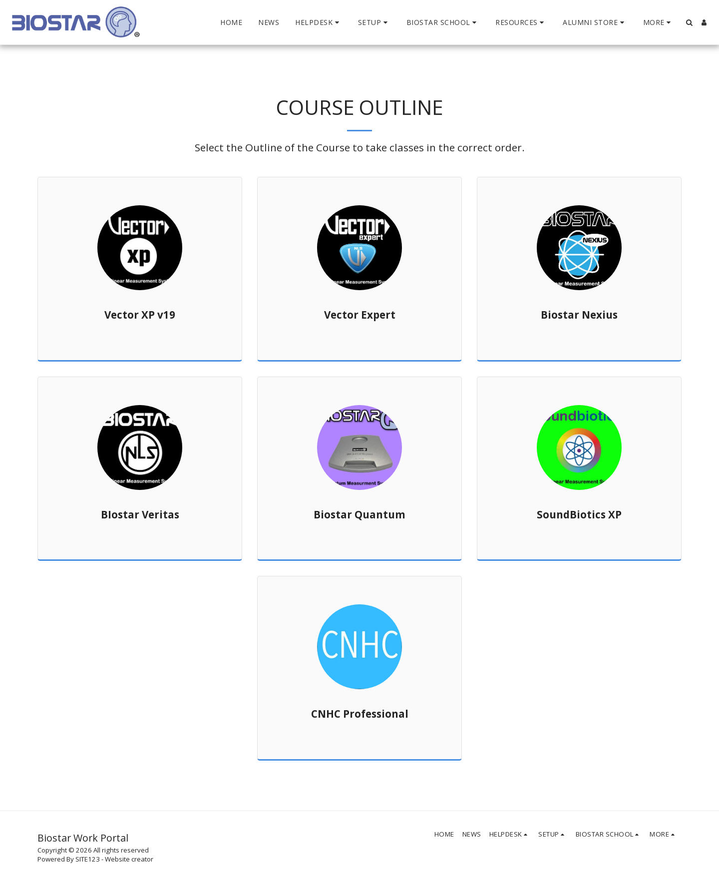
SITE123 (87, 859)
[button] (319, 22)
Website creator (129, 859)
